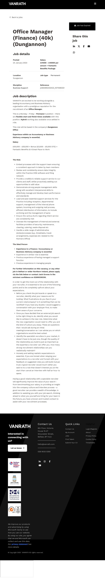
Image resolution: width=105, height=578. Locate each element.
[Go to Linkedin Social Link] (40, 462)
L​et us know (16, 448)
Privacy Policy (91, 436)
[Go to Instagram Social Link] (45, 462)
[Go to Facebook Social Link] (50, 462)
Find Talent (69, 439)
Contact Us (69, 429)
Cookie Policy (91, 439)
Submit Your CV (71, 443)
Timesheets (90, 443)
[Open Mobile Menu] (95, 3)
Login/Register (91, 429)
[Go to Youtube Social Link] (40, 465)
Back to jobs (17, 17)
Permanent (55, 75)
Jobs (67, 436)
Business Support (20, 88)
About (88, 432)
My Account (69, 432)
